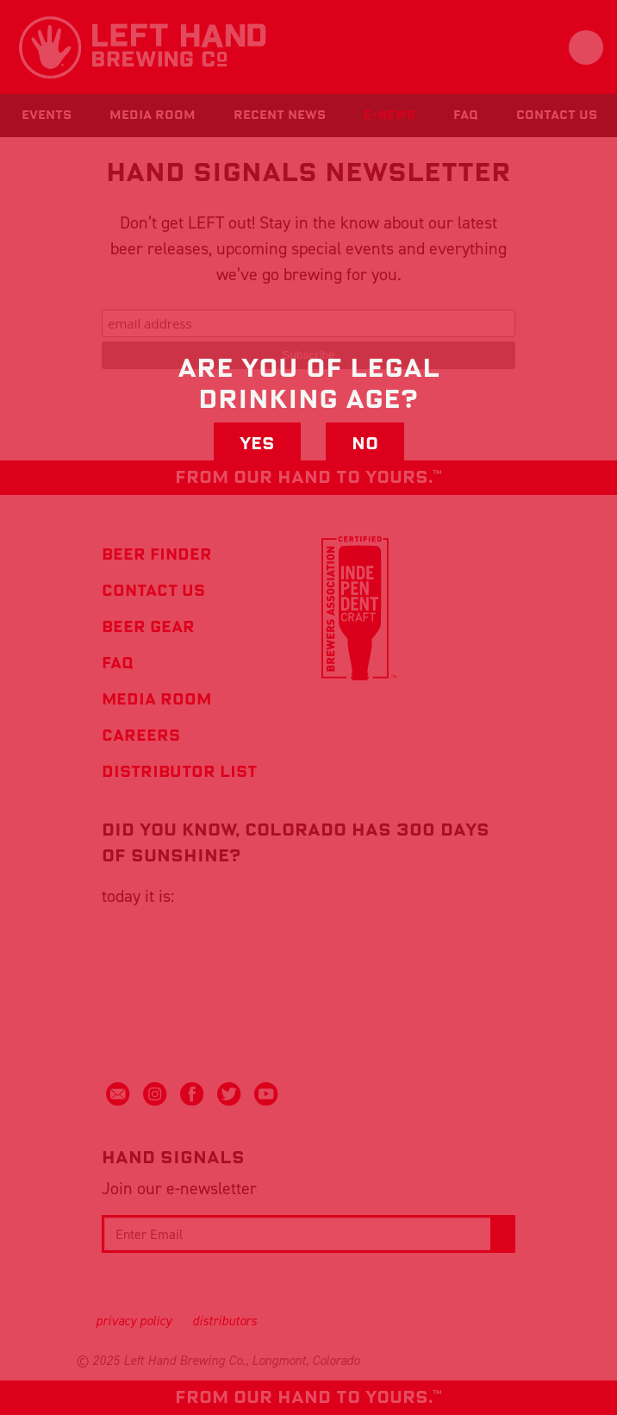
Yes (257, 444)
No (365, 444)
